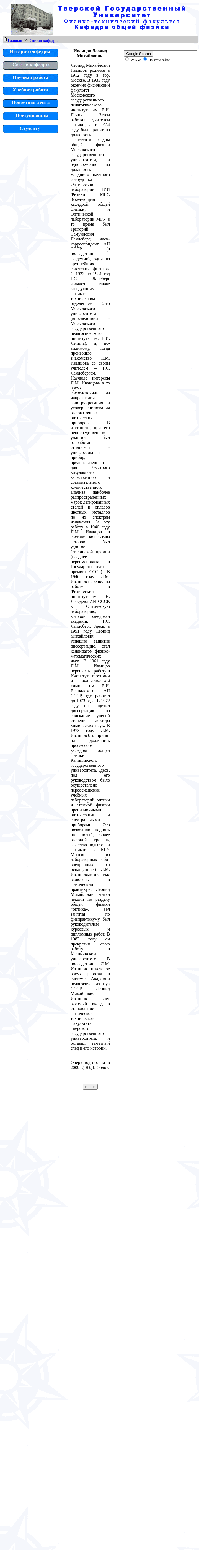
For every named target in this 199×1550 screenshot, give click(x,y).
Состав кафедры (43, 41)
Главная (15, 41)
